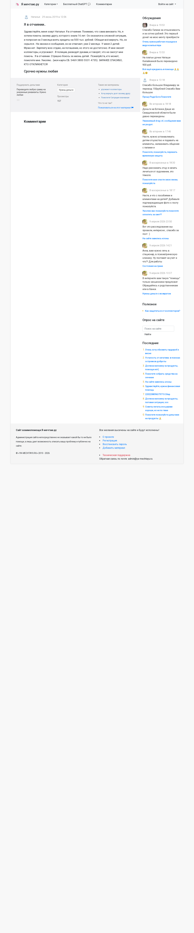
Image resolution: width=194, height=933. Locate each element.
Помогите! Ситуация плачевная (115, 97)
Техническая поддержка (116, 455)
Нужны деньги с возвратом (156, 293)
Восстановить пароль (115, 444)
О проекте (108, 437)
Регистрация (110, 440)
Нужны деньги (66, 90)
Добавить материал (114, 447)
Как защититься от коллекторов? (162, 311)
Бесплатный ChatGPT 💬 (77, 4)
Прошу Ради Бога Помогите (156, 97)
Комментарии (104, 4)
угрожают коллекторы (111, 89)
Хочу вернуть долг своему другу (115, 93)
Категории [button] (50, 4)
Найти (147, 334)
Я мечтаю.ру (27, 4)
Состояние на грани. (152, 266)
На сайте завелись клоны (155, 238)
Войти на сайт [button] (166, 4)
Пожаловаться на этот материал (115, 107)
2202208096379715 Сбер (157, 394)
